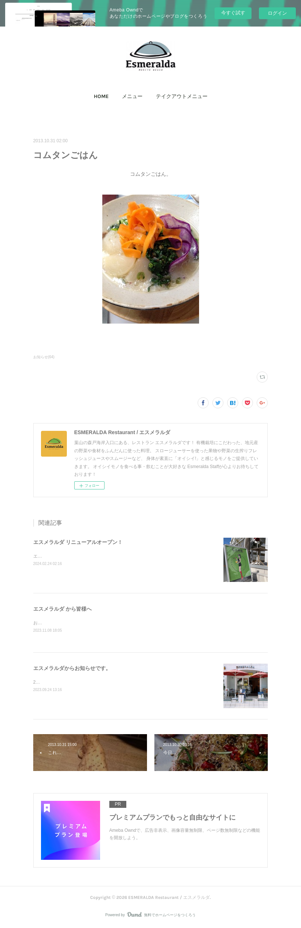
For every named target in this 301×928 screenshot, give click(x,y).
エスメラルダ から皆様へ (62, 609)
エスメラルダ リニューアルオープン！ (78, 542)
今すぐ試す (233, 12)
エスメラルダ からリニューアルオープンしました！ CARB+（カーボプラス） (112, 556)
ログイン (277, 13)
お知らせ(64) (44, 357)
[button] (101, 97)
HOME (101, 96)
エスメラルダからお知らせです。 (72, 668)
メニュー (132, 96)
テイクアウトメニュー (182, 96)
